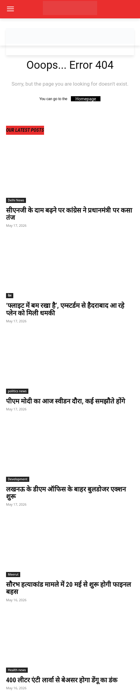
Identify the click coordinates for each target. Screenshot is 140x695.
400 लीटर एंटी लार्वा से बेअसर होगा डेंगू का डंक (61, 680)
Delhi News (16, 200)
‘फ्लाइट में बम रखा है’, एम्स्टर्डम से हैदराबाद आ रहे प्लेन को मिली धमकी (65, 309)
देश (9, 295)
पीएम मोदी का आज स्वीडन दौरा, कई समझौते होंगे (65, 401)
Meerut (13, 574)
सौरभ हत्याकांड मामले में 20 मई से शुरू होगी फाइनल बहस (68, 588)
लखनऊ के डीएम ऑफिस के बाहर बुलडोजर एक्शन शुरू (66, 492)
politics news (17, 391)
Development (17, 479)
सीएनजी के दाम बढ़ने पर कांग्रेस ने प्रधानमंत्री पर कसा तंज (69, 214)
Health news (17, 670)
